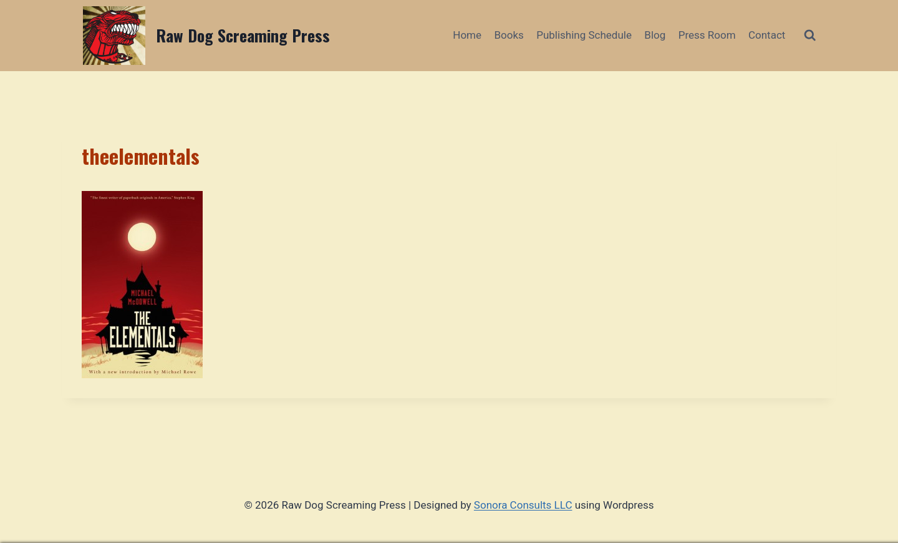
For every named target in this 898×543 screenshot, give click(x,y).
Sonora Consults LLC (523, 505)
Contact (766, 35)
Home (467, 35)
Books (508, 35)
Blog (654, 35)
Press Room (707, 35)
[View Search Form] (809, 35)
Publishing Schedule (584, 35)
